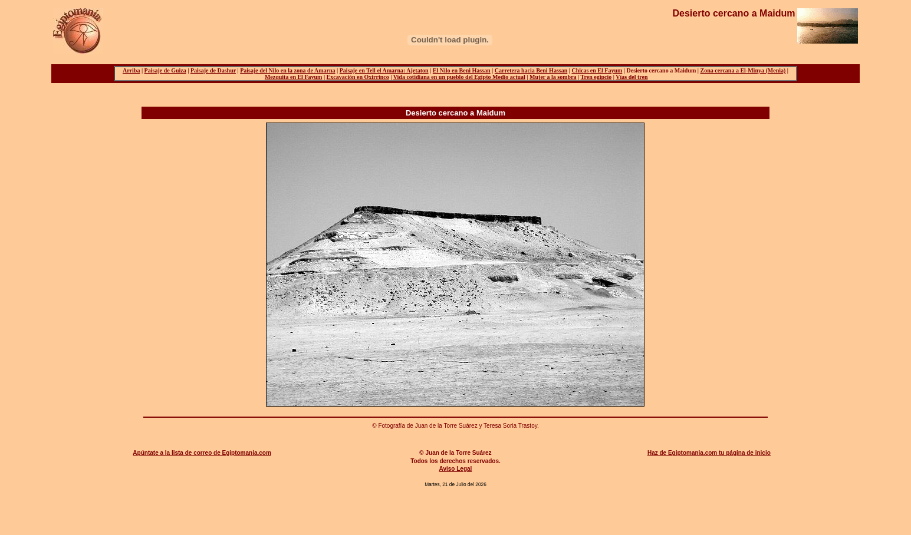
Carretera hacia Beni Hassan (531, 70)
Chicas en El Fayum (596, 70)
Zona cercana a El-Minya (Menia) (743, 70)
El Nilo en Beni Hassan (462, 70)
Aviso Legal (455, 468)
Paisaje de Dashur (213, 70)
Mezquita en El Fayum (294, 77)
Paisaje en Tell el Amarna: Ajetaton (384, 70)
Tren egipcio (596, 77)
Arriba (131, 70)
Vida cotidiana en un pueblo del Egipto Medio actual (459, 77)
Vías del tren (631, 77)
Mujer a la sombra (553, 77)
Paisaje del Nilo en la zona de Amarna (287, 70)
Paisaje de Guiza (165, 70)
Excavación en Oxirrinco (358, 77)
